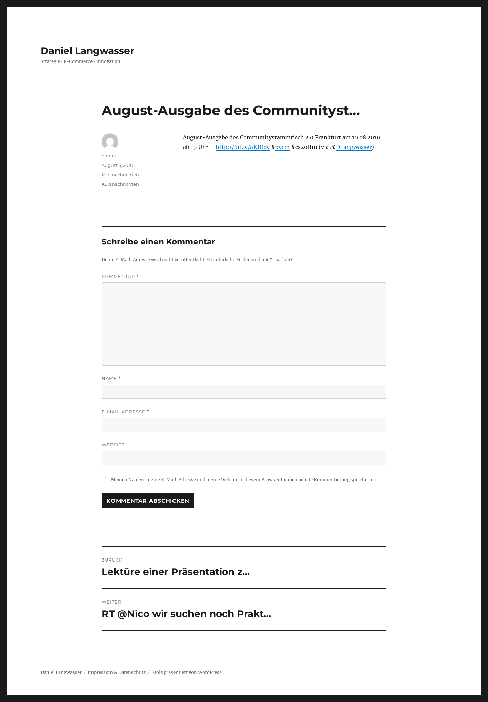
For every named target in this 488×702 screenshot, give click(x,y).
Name (111, 378)
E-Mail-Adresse (126, 412)
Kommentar (120, 276)
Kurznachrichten (120, 174)
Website (113, 444)
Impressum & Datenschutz (117, 672)
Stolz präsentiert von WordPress (187, 672)
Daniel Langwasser (87, 51)
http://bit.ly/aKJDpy (243, 147)
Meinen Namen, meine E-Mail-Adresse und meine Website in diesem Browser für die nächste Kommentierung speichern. (242, 480)
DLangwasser (354, 147)
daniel (109, 155)
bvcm (282, 147)
